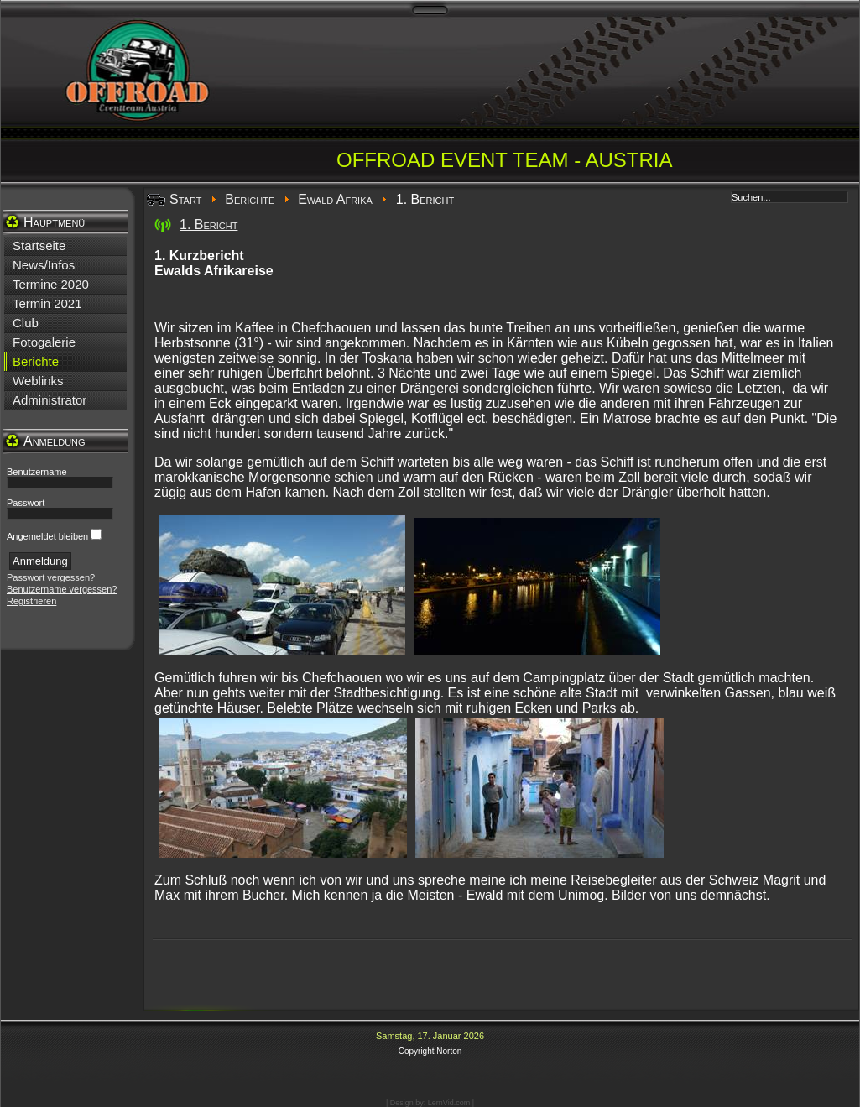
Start (185, 199)
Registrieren (31, 601)
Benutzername (37, 472)
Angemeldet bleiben (47, 536)
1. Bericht (208, 224)
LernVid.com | (451, 1103)
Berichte (249, 199)
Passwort (25, 503)
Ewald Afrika (335, 199)
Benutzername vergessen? (62, 589)
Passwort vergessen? (51, 577)
